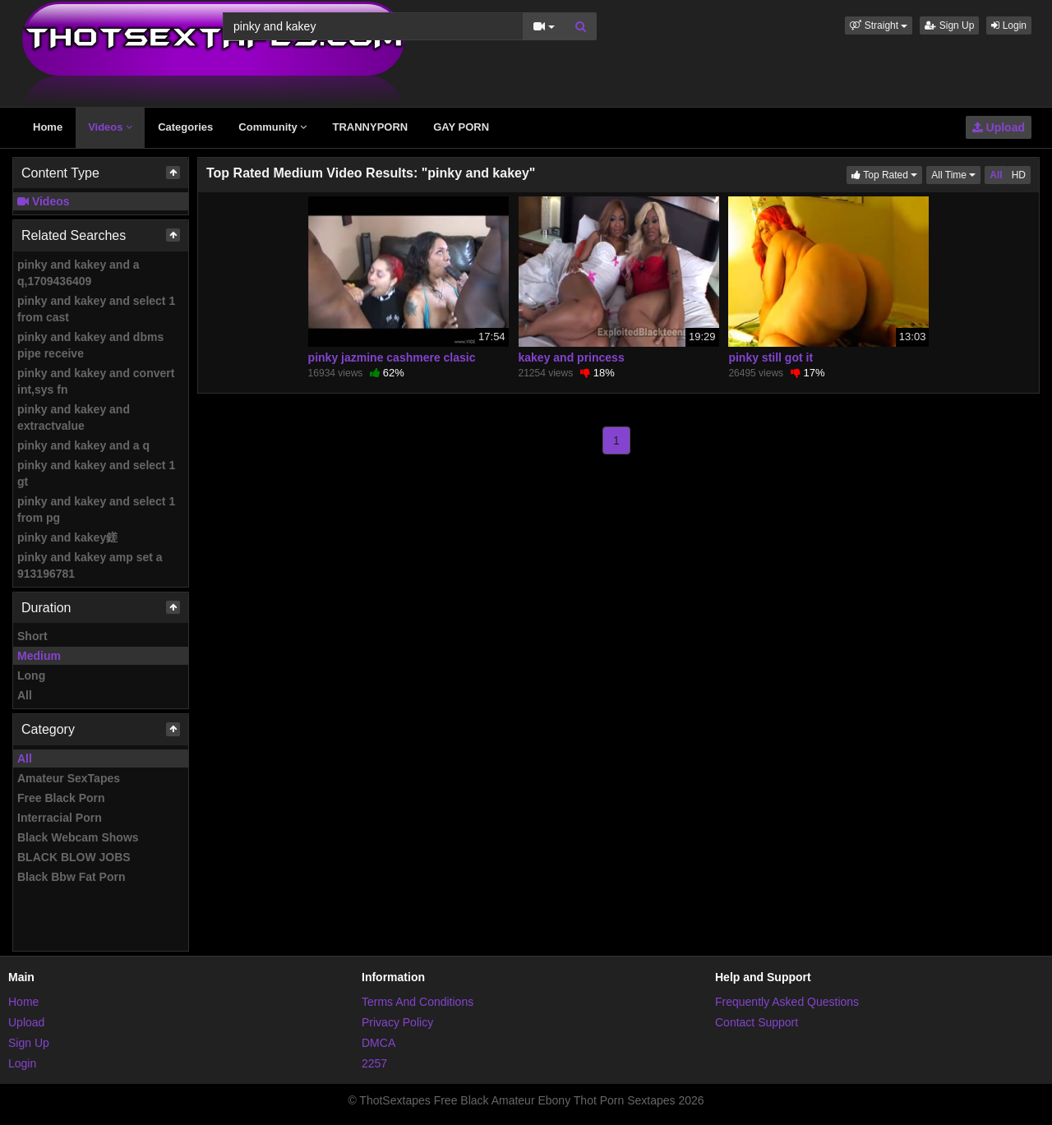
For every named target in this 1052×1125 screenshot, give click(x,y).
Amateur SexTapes (68, 778)
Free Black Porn (61, 798)
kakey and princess (572, 357)
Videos (110, 127)
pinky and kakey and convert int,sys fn (95, 381)
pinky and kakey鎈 (67, 537)
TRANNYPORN (370, 127)
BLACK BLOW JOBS (74, 857)
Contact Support (756, 1022)
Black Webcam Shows (78, 837)
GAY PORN (461, 127)
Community (272, 127)
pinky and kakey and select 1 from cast (96, 309)
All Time (955, 174)
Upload (998, 127)
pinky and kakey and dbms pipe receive (90, 345)
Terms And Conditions (417, 1001)
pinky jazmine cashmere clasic (392, 357)
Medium (39, 655)
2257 (374, 1063)
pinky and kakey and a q (83, 445)
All (24, 695)
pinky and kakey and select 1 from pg (96, 509)
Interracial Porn (59, 817)
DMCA (378, 1042)
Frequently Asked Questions (787, 1001)
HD (1019, 175)
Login (1009, 25)
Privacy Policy (397, 1022)
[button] (878, 25)
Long (31, 675)
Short (32, 636)
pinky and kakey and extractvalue (73, 417)
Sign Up (949, 25)
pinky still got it (770, 357)
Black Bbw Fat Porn (71, 876)
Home (47, 127)
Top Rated (886, 174)
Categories (185, 127)
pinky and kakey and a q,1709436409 (78, 273)
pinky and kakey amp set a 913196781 (90, 565)
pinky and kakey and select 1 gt (96, 473)
